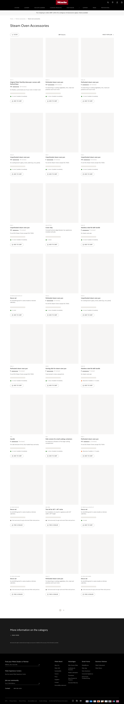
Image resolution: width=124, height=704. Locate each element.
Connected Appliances (87, 673)
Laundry (26, 7)
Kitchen (17, 7)
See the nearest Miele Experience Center (15, 674)
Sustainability (58, 671)
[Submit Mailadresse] (39, 683)
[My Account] (117, 2)
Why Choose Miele (73, 665)
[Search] (108, 2)
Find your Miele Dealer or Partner (17, 661)
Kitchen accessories (21, 18)
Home (11, 18)
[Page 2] (63, 610)
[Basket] (122, 2)
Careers (57, 673)
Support (85, 7)
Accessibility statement (60, 685)
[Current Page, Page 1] (60, 610)
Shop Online (70, 7)
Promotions (71, 675)
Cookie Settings (43, 701)
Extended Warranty (73, 682)
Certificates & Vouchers (71, 669)
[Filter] (14, 35)
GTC (6, 701)
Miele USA (57, 668)
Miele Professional (100, 665)
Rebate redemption (73, 672)
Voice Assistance (86, 671)
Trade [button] (94, 7)
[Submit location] (39, 665)
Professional (105, 7)
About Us (57, 665)
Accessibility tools (32, 701)
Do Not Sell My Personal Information (58, 701)
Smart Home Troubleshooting (86, 677)
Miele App (84, 668)
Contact (57, 682)
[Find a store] (113, 2)
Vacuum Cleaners (39, 7)
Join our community (12, 680)
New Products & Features (72, 679)
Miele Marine (98, 668)
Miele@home (85, 665)
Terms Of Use (22, 701)
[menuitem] (18, 7)
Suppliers (57, 679)
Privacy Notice (13, 701)
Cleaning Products (56, 7)
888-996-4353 (18, 688)
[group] (26, 73)
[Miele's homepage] (62, 2)
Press (56, 676)
